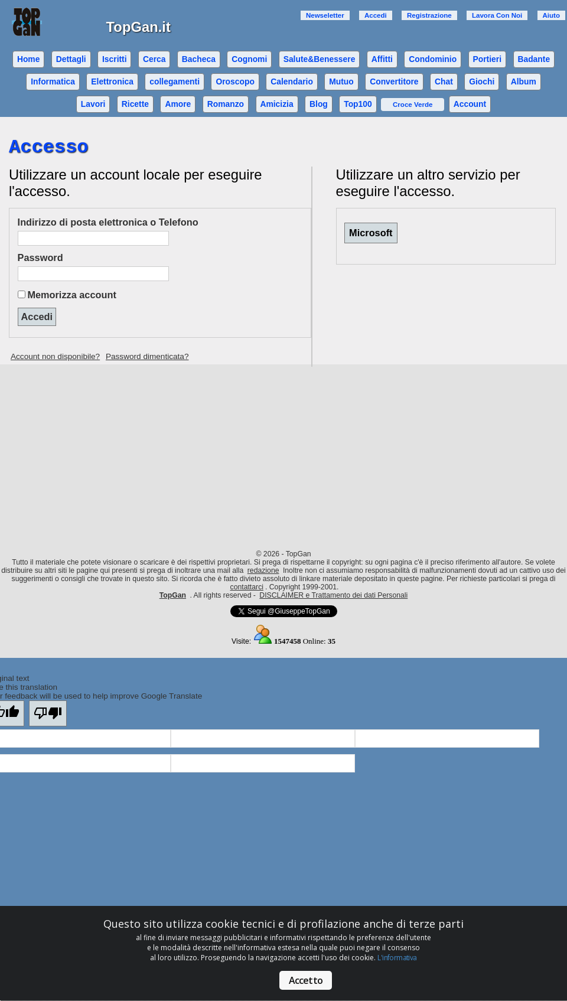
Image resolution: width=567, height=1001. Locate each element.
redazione (263, 570)
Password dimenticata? (147, 356)
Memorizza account (71, 294)
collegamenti (174, 81)
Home (28, 59)
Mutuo (341, 81)
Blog (318, 104)
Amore (178, 104)
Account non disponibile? (55, 356)
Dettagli (71, 59)
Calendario (292, 81)
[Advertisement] (283, 453)
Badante (533, 59)
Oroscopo (235, 81)
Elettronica (112, 81)
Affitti (382, 59)
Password (40, 257)
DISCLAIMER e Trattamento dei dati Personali (333, 595)
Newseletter (325, 15)
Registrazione (429, 15)
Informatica (53, 81)
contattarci (246, 587)
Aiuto (552, 15)
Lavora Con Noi (497, 15)
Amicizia (276, 104)
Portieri (487, 59)
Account (470, 104)
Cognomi (249, 59)
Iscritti (114, 59)
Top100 (358, 104)
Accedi (375, 15)
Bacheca (199, 59)
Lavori (93, 104)
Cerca (154, 59)
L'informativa (396, 958)
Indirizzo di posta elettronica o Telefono (108, 222)
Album (523, 81)
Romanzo (225, 104)
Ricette (135, 104)
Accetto (305, 980)
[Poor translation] (48, 713)
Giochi (481, 81)
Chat (444, 81)
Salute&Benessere (320, 59)
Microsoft (370, 232)
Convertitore (394, 81)
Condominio (433, 59)
